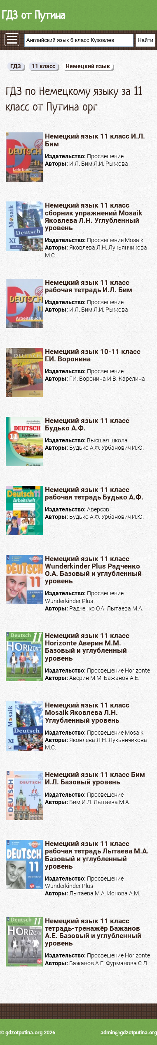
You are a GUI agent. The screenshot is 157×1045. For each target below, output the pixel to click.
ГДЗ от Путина (33, 15)
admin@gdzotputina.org (129, 1032)
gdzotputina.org (23, 1032)
